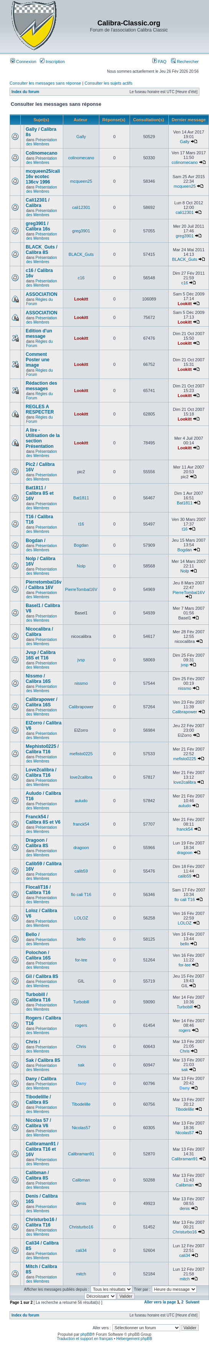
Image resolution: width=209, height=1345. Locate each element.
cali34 (81, 1250)
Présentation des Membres (41, 142)
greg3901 (81, 231)
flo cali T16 (81, 894)
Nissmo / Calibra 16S (38, 678)
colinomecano (81, 157)
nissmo (81, 683)
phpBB (86, 1334)
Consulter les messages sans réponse (45, 83)
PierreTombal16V (81, 589)
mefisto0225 (81, 753)
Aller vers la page (160, 1302)
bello (81, 939)
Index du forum (25, 92)
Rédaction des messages (41, 385)
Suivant (192, 1302)
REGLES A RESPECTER (40, 409)
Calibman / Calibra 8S (37, 1175)
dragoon (81, 847)
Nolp (81, 566)
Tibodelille (81, 1104)
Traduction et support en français (85, 1339)
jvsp (81, 659)
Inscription (52, 61)
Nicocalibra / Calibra (39, 631)
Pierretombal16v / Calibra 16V (43, 584)
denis (81, 1203)
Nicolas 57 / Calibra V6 (38, 1123)
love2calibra (81, 777)
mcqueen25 (81, 181)
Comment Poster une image (37, 360)
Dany (81, 1083)
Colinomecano (42, 153)
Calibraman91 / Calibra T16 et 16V (42, 1149)
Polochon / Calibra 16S (38, 955)
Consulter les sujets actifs (108, 83)
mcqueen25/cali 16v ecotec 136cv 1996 (43, 177)
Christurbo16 (81, 1227)
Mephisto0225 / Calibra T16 (42, 749)
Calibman (81, 1180)
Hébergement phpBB (134, 1339)
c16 (81, 277)
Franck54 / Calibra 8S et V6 (43, 819)
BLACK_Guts (81, 254)
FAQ (159, 61)
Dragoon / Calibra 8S (37, 843)
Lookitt (81, 299)
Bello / (32, 934)
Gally (81, 136)
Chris (81, 1046)
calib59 (81, 871)
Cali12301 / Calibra (37, 202)
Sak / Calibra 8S (43, 1060)
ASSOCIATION (41, 294)
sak (81, 1065)
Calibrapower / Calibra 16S (42, 702)
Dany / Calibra (41, 1078)
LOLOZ (81, 918)
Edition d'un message (39, 333)
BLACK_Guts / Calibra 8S (42, 249)
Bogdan (81, 545)
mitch (81, 1274)
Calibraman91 (81, 1153)
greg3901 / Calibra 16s (38, 226)
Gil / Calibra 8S (42, 976)
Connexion (23, 61)
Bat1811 (81, 498)
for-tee (81, 960)
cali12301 (81, 207)
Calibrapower (81, 706)
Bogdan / (35, 540)
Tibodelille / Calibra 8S (38, 1099)
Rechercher (185, 61)
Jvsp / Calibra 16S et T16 (41, 655)
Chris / (33, 1042)
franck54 (81, 824)
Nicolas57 (81, 1127)
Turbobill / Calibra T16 (38, 997)
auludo (81, 800)
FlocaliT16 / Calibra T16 (38, 889)
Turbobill (81, 1002)
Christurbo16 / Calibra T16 (41, 1222)
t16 (81, 524)
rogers (81, 1025)
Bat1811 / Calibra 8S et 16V (40, 493)
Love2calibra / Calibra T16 (41, 772)
